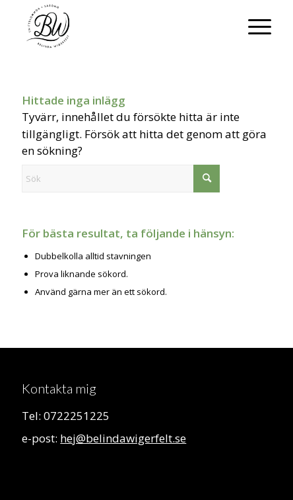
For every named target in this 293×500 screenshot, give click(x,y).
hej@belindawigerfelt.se (123, 438)
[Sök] (121, 178)
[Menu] (253, 26)
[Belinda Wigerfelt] (121, 26)
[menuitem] (253, 26)
